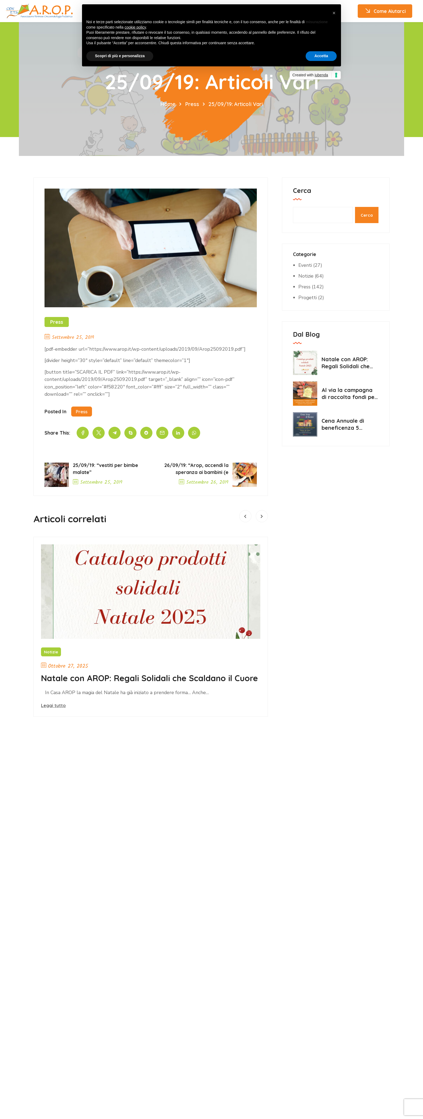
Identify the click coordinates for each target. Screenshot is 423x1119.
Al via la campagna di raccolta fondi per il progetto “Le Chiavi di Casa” (350, 394)
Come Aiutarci (384, 11)
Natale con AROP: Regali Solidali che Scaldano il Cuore (139, 684)
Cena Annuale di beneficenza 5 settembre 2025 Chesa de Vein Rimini (349, 424)
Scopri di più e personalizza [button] (120, 56)
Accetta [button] (321, 56)
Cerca (302, 190)
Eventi (305, 265)
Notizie (51, 652)
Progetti (307, 297)
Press (192, 104)
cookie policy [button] (135, 27)
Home (167, 104)
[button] (334, 13)
